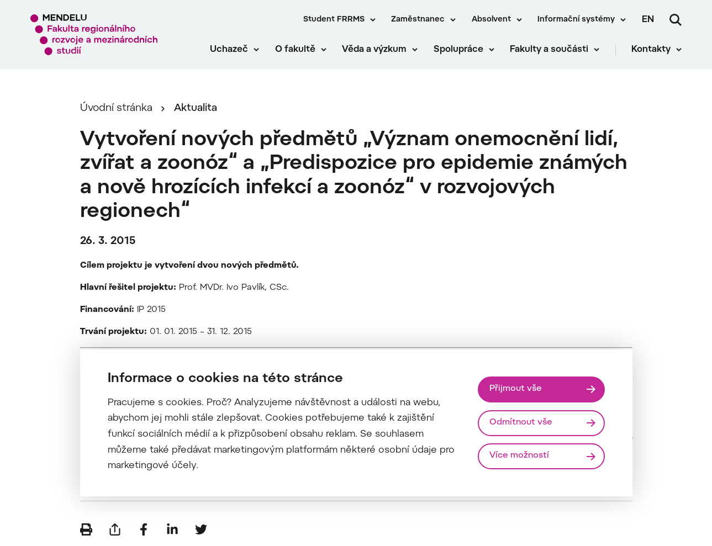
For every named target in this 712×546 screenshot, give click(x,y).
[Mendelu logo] (93, 34)
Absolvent (491, 20)
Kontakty (651, 49)
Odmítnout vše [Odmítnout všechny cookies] (520, 422)
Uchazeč (229, 49)
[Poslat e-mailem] (115, 529)
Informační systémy (576, 20)
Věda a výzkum (374, 49)
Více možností (519, 456)
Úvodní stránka (116, 108)
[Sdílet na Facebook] (144, 529)
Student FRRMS (334, 20)
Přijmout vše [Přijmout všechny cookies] (515, 389)
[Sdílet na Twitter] (201, 529)
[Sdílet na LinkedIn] (172, 529)
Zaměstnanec (418, 20)
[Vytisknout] (86, 529)
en (648, 19)
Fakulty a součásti (549, 49)
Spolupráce (458, 49)
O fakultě (295, 49)
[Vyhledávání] (675, 20)
